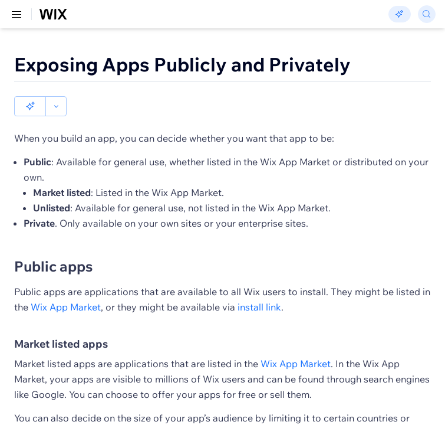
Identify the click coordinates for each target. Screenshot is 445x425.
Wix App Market (66, 287)
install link (259, 287)
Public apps (53, 246)
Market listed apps (61, 324)
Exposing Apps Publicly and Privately (182, 64)
